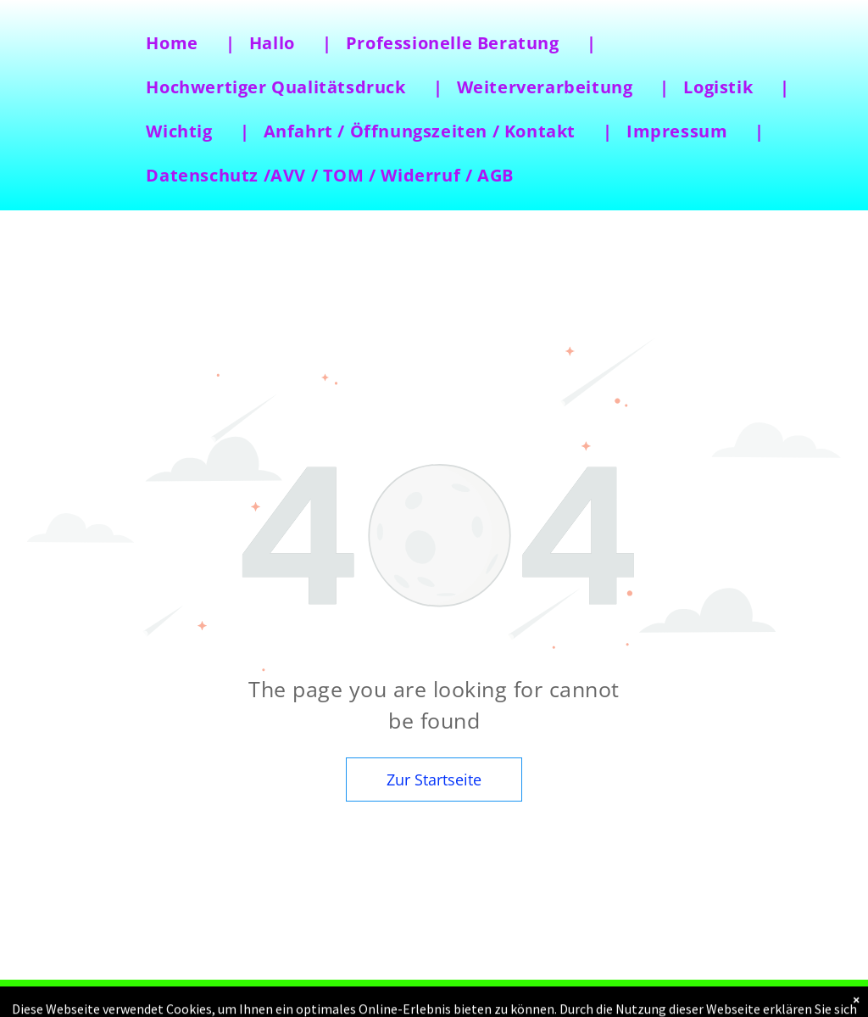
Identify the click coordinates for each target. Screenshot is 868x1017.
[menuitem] (182, 43)
